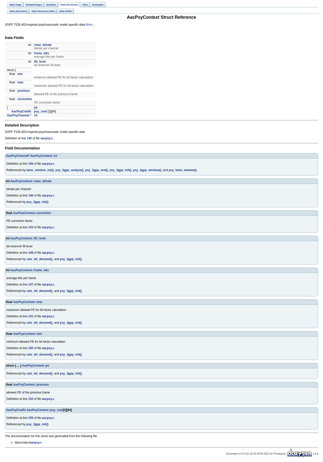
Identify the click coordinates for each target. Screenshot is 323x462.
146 (30, 195)
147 (30, 284)
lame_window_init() (40, 170)
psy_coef (40, 111)
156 (30, 163)
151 (30, 316)
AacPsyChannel (18, 115)
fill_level (40, 61)
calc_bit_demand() (39, 259)
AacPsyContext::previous (31, 384)
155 (30, 418)
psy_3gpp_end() (96, 170)
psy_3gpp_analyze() (69, 170)
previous (24, 90)
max (20, 82)
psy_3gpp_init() (120, 170)
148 (30, 252)
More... (90, 24)
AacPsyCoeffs (21, 111)
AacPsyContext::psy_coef (45, 410)
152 (30, 399)
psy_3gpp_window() (147, 170)
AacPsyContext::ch (43, 156)
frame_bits (41, 53)
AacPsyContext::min (27, 334)
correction (25, 99)
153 (30, 227)
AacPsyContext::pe (35, 365)
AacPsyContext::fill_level (28, 238)
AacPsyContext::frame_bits (29, 270)
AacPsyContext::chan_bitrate (31, 181)
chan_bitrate (43, 45)
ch (35, 115)
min (20, 74)
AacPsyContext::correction (32, 213)
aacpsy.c (46, 138)
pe (35, 107)
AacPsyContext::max (27, 302)
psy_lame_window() (183, 170)
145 (29, 138)
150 (30, 348)
